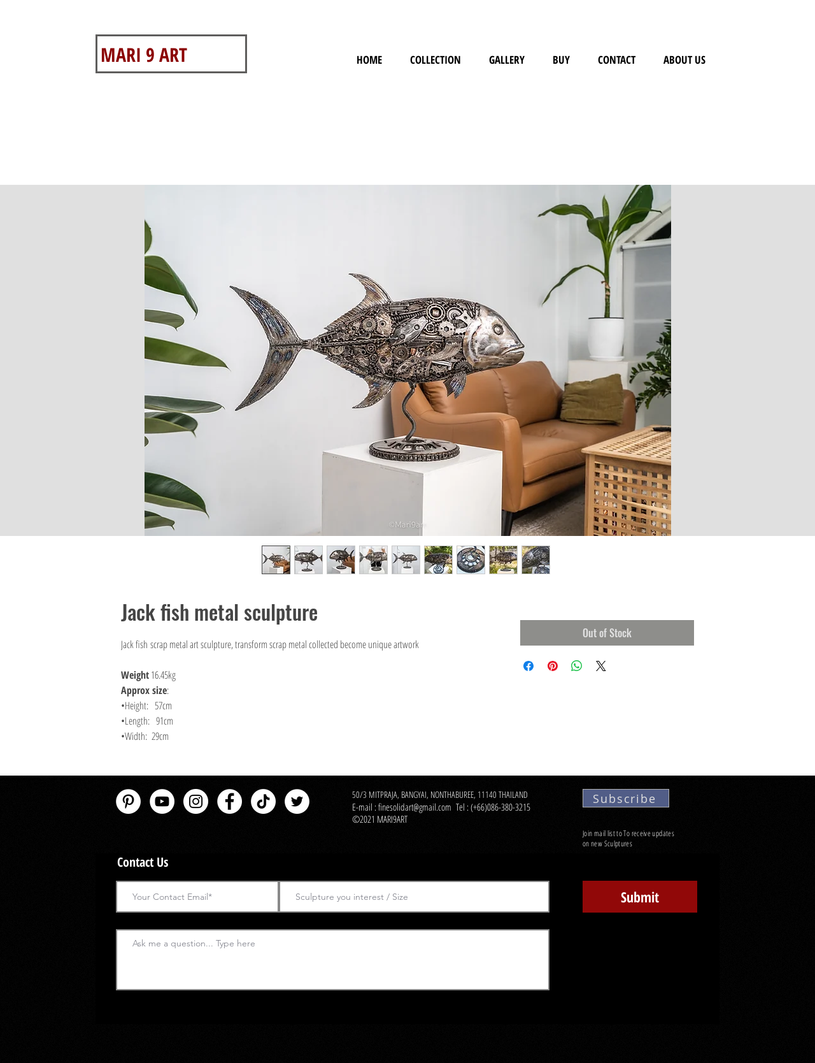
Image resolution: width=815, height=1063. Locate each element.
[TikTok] (263, 801)
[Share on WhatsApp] (577, 666)
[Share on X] (601, 666)
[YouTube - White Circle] (162, 801)
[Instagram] (195, 801)
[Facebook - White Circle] (229, 801)
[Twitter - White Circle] (297, 801)
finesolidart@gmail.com (414, 806)
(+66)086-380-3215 (502, 806)
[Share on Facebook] (528, 666)
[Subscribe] (626, 798)
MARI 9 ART (144, 54)
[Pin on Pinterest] (552, 666)
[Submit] (640, 897)
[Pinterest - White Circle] (128, 801)
